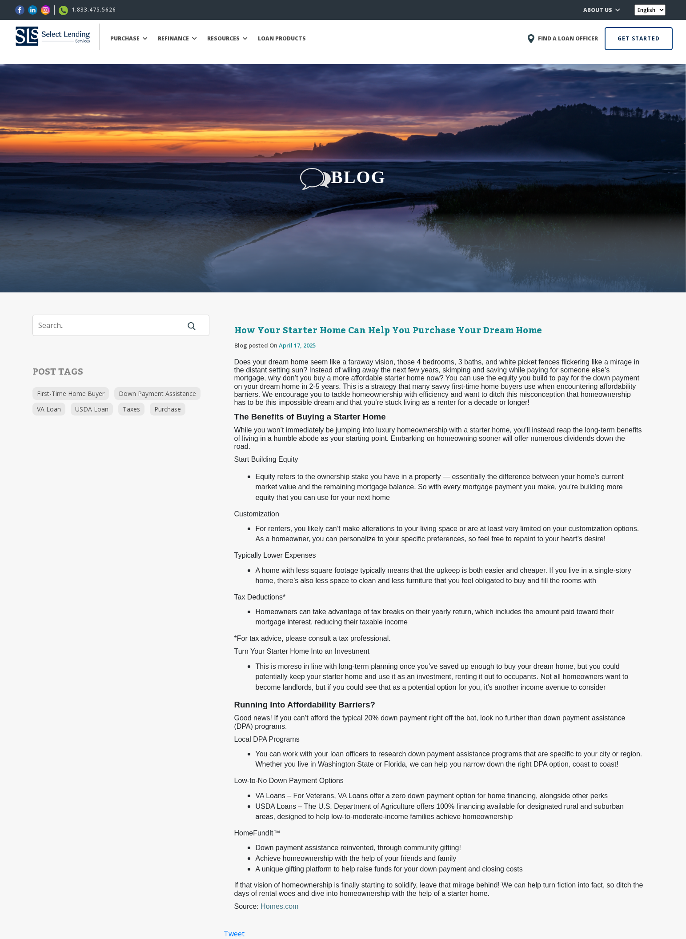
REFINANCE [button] (177, 38)
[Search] (112, 325)
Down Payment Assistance (157, 393)
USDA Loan (91, 409)
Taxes (131, 409)
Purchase (167, 409)
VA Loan (49, 409)
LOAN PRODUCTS (282, 38)
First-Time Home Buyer (70, 393)
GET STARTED (639, 38)
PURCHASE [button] (129, 38)
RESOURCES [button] (227, 38)
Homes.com (279, 906)
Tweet (234, 934)
